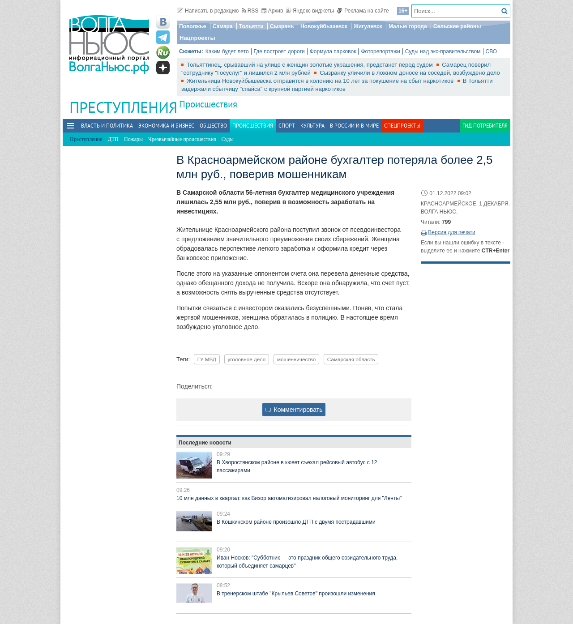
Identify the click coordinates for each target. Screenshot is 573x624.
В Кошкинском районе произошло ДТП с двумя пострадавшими (296, 522)
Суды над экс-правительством (443, 51)
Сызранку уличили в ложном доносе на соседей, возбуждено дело (410, 72)
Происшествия (208, 104)
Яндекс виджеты (310, 11)
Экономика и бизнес (166, 125)
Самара (223, 26)
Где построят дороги (279, 51)
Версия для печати (451, 232)
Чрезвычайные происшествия (182, 139)
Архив (272, 11)
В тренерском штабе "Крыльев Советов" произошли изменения (296, 593)
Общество (213, 125)
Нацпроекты (197, 37)
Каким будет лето (227, 51)
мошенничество (296, 359)
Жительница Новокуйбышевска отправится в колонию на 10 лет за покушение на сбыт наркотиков (321, 80)
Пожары (133, 139)
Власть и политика (107, 125)
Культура (312, 125)
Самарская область (351, 359)
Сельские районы (457, 26)
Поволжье (192, 26)
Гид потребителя (485, 125)
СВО (491, 51)
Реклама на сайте (363, 11)
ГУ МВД (206, 359)
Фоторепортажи (380, 51)
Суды (228, 139)
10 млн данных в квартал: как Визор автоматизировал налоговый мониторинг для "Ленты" (289, 498)
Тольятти (251, 26)
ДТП (113, 139)
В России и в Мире (354, 125)
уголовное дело (247, 359)
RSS (250, 11)
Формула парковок (333, 51)
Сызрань (282, 26)
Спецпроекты (402, 125)
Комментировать (294, 409)
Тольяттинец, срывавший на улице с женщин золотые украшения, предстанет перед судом (310, 64)
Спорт (286, 125)
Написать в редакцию (208, 11)
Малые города (408, 26)
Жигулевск (368, 26)
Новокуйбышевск (323, 26)
